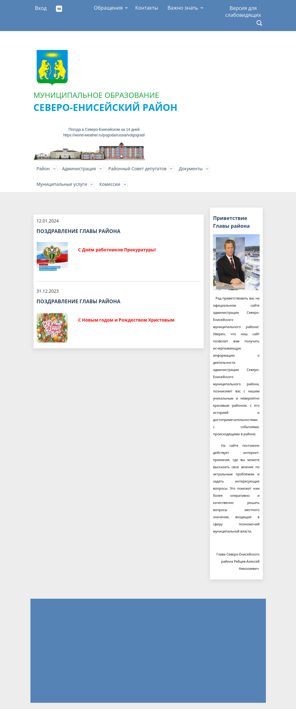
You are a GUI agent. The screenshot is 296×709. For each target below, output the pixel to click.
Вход (41, 8)
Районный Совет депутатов (137, 169)
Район (43, 169)
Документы (191, 169)
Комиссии (109, 184)
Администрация (79, 169)
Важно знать (182, 7)
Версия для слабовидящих (243, 10)
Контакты (146, 7)
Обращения (108, 7)
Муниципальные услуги (62, 184)
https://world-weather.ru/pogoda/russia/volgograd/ (104, 135)
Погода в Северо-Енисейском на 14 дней (104, 129)
